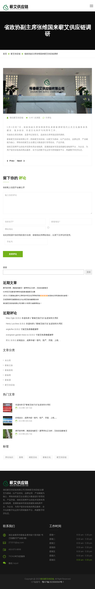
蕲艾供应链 (10, 385)
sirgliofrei (10, 329)
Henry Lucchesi (12, 323)
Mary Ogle (10, 318)
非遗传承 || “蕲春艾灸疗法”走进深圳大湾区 (40, 318)
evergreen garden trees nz (17, 335)
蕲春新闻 (9, 370)
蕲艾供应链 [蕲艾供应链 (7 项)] (62, 457)
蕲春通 (8, 380)
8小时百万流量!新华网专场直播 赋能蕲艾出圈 (19, 292)
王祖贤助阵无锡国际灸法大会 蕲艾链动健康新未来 (21, 299)
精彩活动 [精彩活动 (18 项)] (33, 457)
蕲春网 (8, 375)
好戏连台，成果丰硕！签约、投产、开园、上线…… (39, 340)
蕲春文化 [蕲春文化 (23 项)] (47, 457)
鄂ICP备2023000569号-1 (53, 582)
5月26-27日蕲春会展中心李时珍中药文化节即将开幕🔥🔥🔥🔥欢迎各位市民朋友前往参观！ (36, 296)
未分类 (8, 360)
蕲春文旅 (9, 365)
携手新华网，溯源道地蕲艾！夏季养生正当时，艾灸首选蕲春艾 (25, 288)
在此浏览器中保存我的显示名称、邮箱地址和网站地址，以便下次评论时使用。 (37, 235)
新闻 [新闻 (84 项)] (21, 457)
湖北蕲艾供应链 (15, 118)
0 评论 (48, 118)
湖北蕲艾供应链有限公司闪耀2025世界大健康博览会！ (22, 303)
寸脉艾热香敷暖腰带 (29, 329)
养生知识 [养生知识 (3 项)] (9, 457)
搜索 (5, 267)
